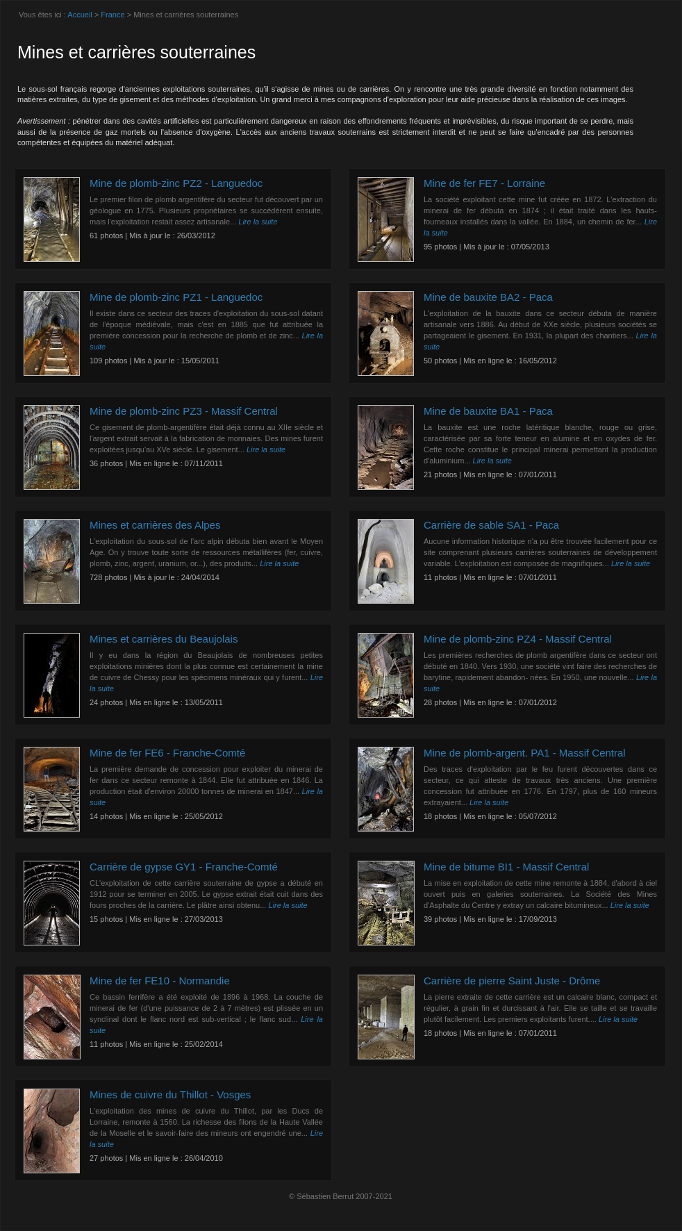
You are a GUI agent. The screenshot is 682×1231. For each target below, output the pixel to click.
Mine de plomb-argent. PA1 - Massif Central (525, 753)
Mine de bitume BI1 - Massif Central (506, 867)
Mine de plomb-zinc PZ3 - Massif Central (184, 411)
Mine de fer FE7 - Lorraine (484, 183)
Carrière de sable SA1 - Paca (491, 525)
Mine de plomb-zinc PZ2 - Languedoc (176, 183)
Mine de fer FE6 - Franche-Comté (167, 753)
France (112, 14)
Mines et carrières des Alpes (155, 525)
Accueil (79, 14)
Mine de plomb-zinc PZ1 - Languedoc (176, 297)
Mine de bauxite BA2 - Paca (488, 297)
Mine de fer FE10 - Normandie (160, 980)
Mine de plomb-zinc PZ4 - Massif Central (518, 639)
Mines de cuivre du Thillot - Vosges (170, 1094)
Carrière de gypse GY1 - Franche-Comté (184, 867)
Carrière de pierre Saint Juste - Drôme (512, 980)
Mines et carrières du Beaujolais (164, 639)
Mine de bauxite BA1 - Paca (488, 411)
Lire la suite (257, 221)
